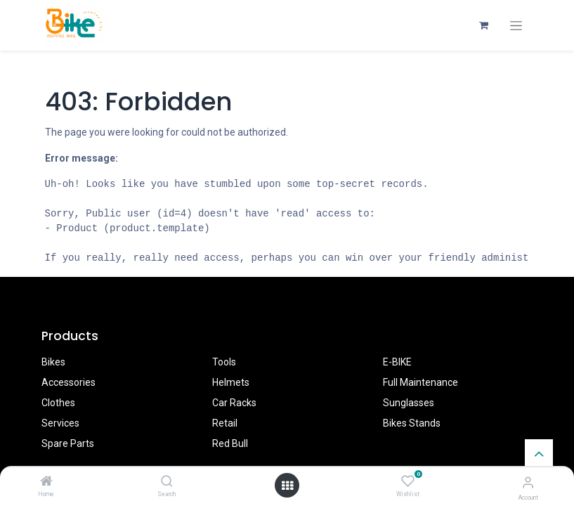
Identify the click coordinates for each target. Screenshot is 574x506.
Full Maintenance (420, 382)
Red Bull (230, 443)
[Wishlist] (408, 481)
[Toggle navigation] (516, 25)
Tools (224, 362)
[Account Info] (528, 482)
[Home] (46, 482)
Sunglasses (408, 402)
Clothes (58, 402)
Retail (224, 423)
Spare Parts (67, 443)
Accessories (68, 382)
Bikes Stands (412, 423)
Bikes (53, 362)
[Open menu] (287, 485)
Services (60, 423)
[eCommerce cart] (484, 25)
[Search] (167, 482)
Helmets (230, 382)
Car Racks (234, 402)
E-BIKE (397, 362)
